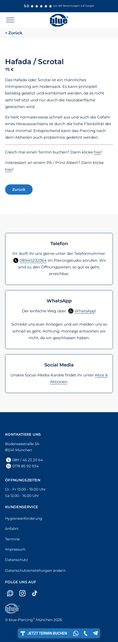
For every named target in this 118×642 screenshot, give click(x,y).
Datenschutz (16, 559)
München (31, 619)
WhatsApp (85, 310)
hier (97, 152)
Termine (12, 539)
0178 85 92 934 (25, 466)
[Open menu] (10, 20)
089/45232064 (33, 260)
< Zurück (13, 32)
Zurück (18, 189)
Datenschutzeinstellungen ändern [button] (35, 570)
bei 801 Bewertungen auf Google (59, 6)
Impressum (15, 549)
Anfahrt (12, 528)
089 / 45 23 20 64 (27, 460)
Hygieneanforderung (23, 518)
